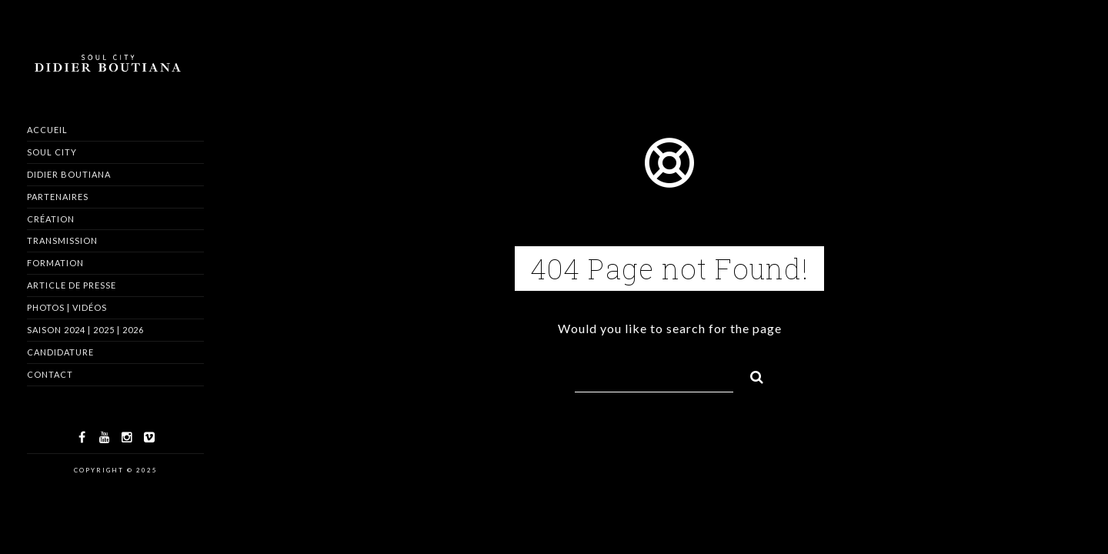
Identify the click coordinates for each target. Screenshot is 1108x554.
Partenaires (57, 197)
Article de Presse (71, 285)
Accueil (47, 130)
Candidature (60, 352)
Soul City (52, 152)
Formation (55, 263)
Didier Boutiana (69, 174)
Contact (50, 374)
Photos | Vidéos (67, 307)
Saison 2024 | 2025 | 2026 (85, 330)
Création (51, 219)
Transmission (62, 240)
